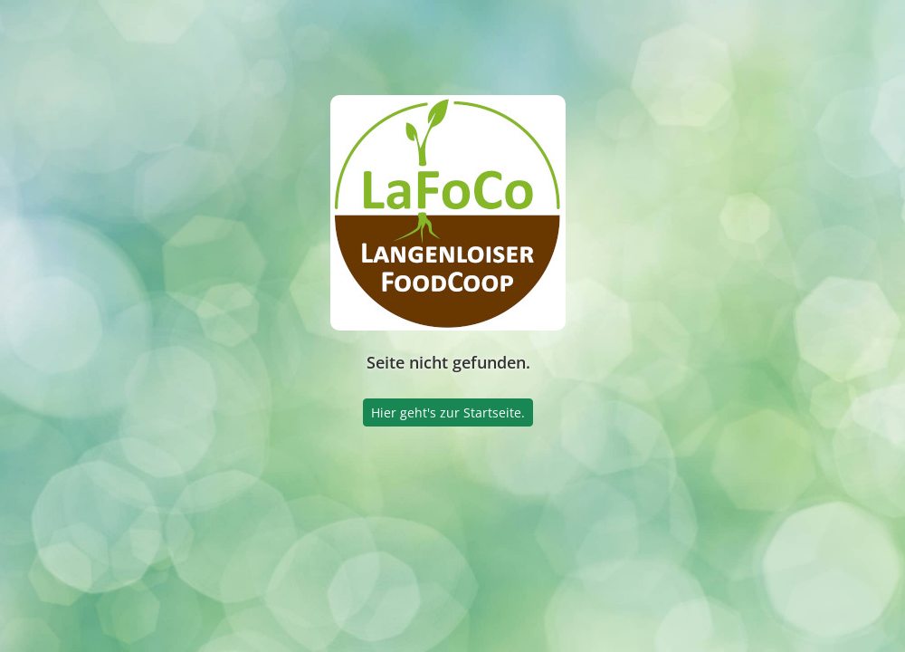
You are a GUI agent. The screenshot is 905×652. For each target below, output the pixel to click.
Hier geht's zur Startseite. (448, 412)
